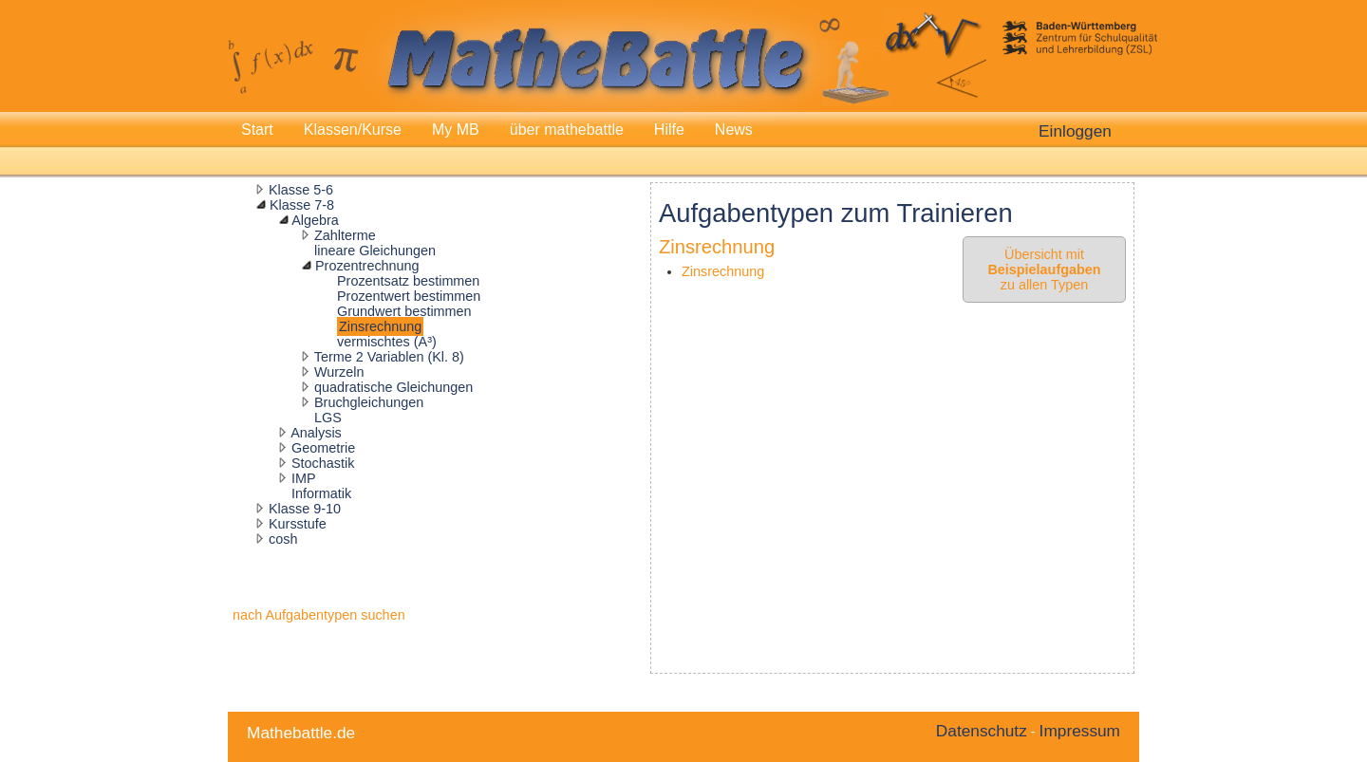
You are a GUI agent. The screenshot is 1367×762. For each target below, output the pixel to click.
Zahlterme (345, 235)
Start (257, 129)
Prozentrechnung (367, 265)
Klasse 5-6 (301, 189)
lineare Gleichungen (375, 250)
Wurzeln (339, 372)
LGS (328, 417)
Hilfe (669, 129)
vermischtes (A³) (387, 341)
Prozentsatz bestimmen (408, 280)
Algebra (315, 220)
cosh (283, 539)
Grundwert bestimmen (404, 311)
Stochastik (322, 463)
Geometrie (323, 447)
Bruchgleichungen (368, 402)
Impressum (1079, 730)
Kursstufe (298, 523)
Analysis (316, 432)
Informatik (321, 493)
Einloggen (1075, 130)
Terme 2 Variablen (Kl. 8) (389, 356)
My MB (455, 129)
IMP (303, 478)
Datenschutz (981, 730)
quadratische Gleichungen (393, 387)
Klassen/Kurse (353, 129)
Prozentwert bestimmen (408, 296)
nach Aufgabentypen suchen (319, 615)
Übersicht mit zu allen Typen (1043, 269)
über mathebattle (567, 129)
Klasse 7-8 (302, 205)
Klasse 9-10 (305, 508)
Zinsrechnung (380, 326)
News (734, 129)
